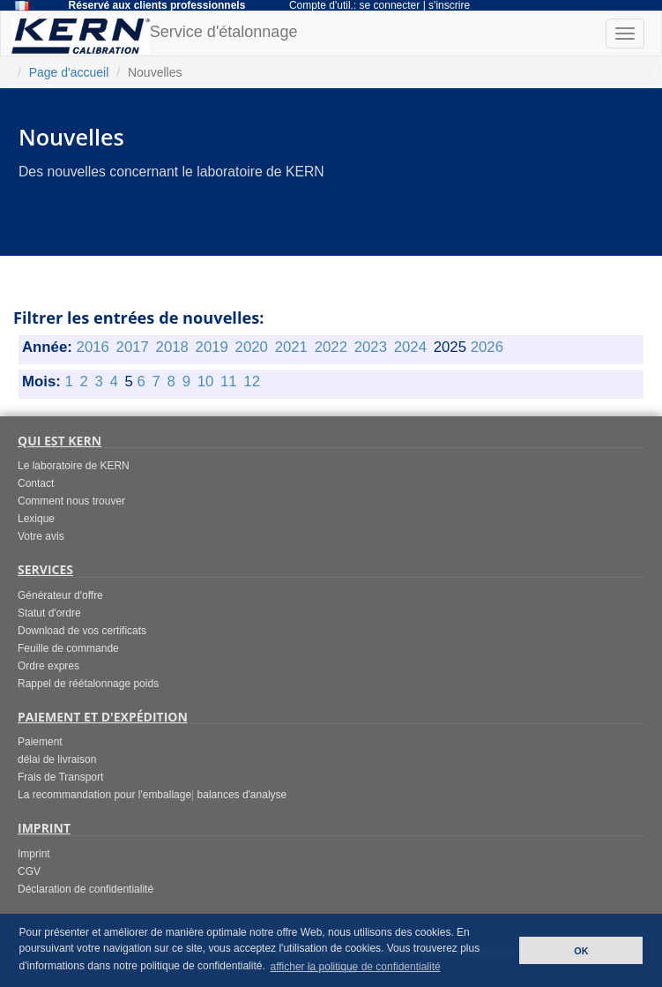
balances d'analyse (242, 795)
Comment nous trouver (71, 501)
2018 (172, 347)
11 (228, 381)
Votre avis (41, 536)
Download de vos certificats (82, 630)
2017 (132, 347)
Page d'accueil (69, 72)
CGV (29, 871)
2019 (212, 347)
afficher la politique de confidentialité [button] (355, 967)
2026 (487, 347)
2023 (370, 347)
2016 (93, 347)
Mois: (41, 381)
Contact (36, 483)
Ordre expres (48, 666)
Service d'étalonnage (154, 36)
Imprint (34, 854)
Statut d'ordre (49, 613)
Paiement (40, 742)
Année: (47, 347)
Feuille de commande (68, 648)
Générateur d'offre (60, 595)
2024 (410, 347)
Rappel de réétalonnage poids (88, 683)
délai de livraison (57, 759)
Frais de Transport (60, 777)
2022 (331, 347)
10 (205, 381)
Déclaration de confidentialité (85, 889)
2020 (251, 347)
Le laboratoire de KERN (74, 466)
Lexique (36, 518)
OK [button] (581, 951)
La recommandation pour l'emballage (104, 795)
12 (251, 381)
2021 (291, 347)
